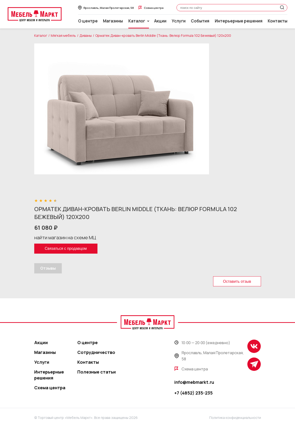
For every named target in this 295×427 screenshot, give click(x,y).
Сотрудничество (96, 352)
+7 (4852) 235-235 (193, 393)
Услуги (179, 21)
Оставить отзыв (237, 281)
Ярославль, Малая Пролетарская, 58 (209, 356)
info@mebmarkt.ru (194, 382)
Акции (160, 21)
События (200, 21)
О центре (88, 21)
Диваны (85, 35)
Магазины (113, 21)
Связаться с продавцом (66, 248)
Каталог (40, 35)
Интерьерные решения (238, 21)
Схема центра (49, 387)
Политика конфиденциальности (235, 417)
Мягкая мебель (63, 35)
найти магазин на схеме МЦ (65, 237)
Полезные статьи (96, 372)
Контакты (277, 21)
